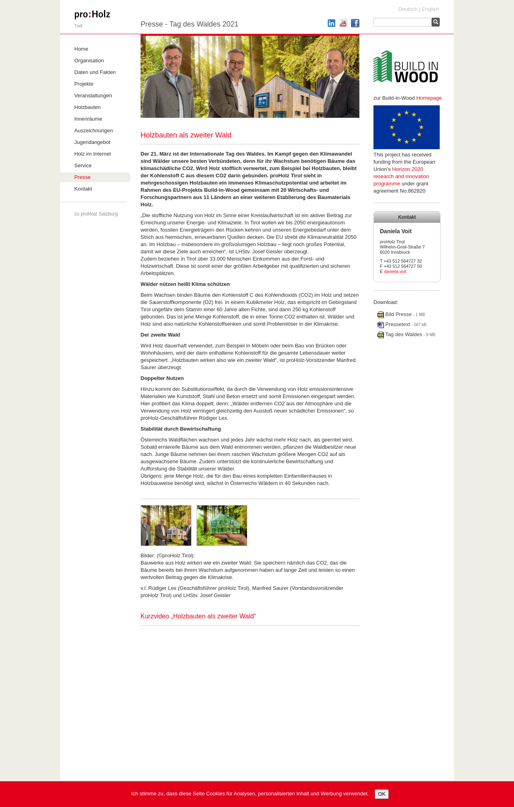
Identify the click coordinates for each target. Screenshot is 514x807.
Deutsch (408, 9)
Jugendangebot (92, 142)
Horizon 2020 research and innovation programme (401, 176)
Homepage (429, 98)
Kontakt (83, 189)
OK (382, 794)
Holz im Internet (92, 154)
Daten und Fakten (95, 72)
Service (83, 165)
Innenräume (88, 119)
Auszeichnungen (93, 130)
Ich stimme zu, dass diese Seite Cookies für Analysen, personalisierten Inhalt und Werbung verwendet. (250, 794)
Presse (82, 177)
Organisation (89, 60)
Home (81, 49)
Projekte (84, 84)
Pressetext (394, 324)
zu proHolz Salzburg (96, 214)
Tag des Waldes (400, 334)
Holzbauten (87, 107)
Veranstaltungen (93, 95)
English (430, 9)
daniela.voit (395, 271)
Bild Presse (395, 314)
